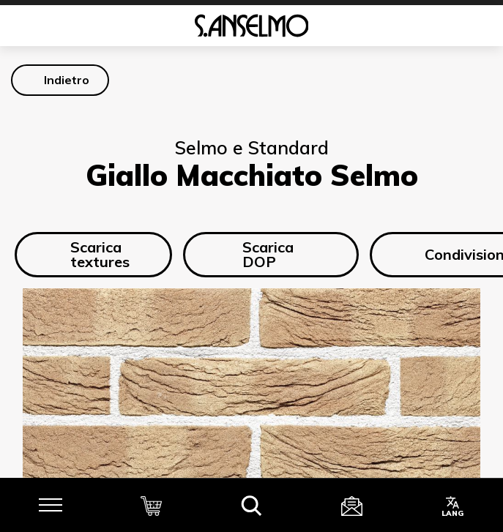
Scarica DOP (255, 254)
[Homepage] (251, 25)
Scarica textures (89, 254)
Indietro (66, 79)
